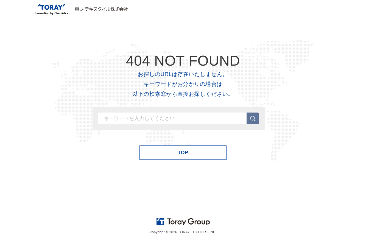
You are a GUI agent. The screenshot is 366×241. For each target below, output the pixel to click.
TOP (183, 152)
